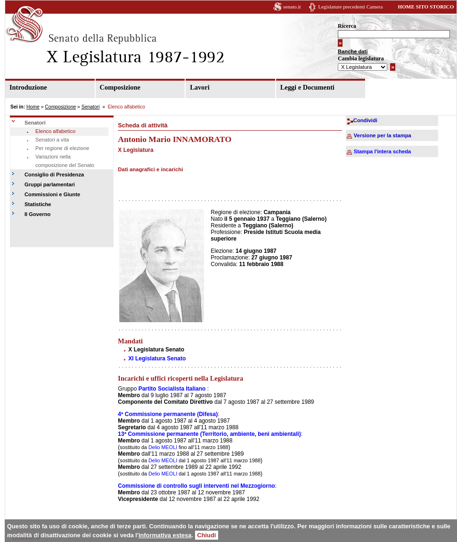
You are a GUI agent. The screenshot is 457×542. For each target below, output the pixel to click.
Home (33, 106)
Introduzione (28, 87)
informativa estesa (165, 535)
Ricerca (347, 26)
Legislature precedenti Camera (350, 6)
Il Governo (37, 214)
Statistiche (37, 204)
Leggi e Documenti (307, 87)
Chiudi (206, 535)
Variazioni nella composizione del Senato (64, 161)
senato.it (292, 6)
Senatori (91, 106)
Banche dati (352, 51)
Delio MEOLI (162, 447)
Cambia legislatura (361, 58)
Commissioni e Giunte (52, 194)
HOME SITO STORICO (426, 6)
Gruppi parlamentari (49, 184)
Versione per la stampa (382, 135)
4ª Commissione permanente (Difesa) (168, 414)
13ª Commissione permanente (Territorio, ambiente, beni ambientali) (209, 434)
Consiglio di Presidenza (54, 174)
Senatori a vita (52, 139)
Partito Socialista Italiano (172, 388)
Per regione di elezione (62, 148)
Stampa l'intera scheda (382, 151)
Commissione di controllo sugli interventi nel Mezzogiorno (196, 486)
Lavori (200, 87)
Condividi (365, 120)
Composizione (120, 87)
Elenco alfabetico (55, 131)
